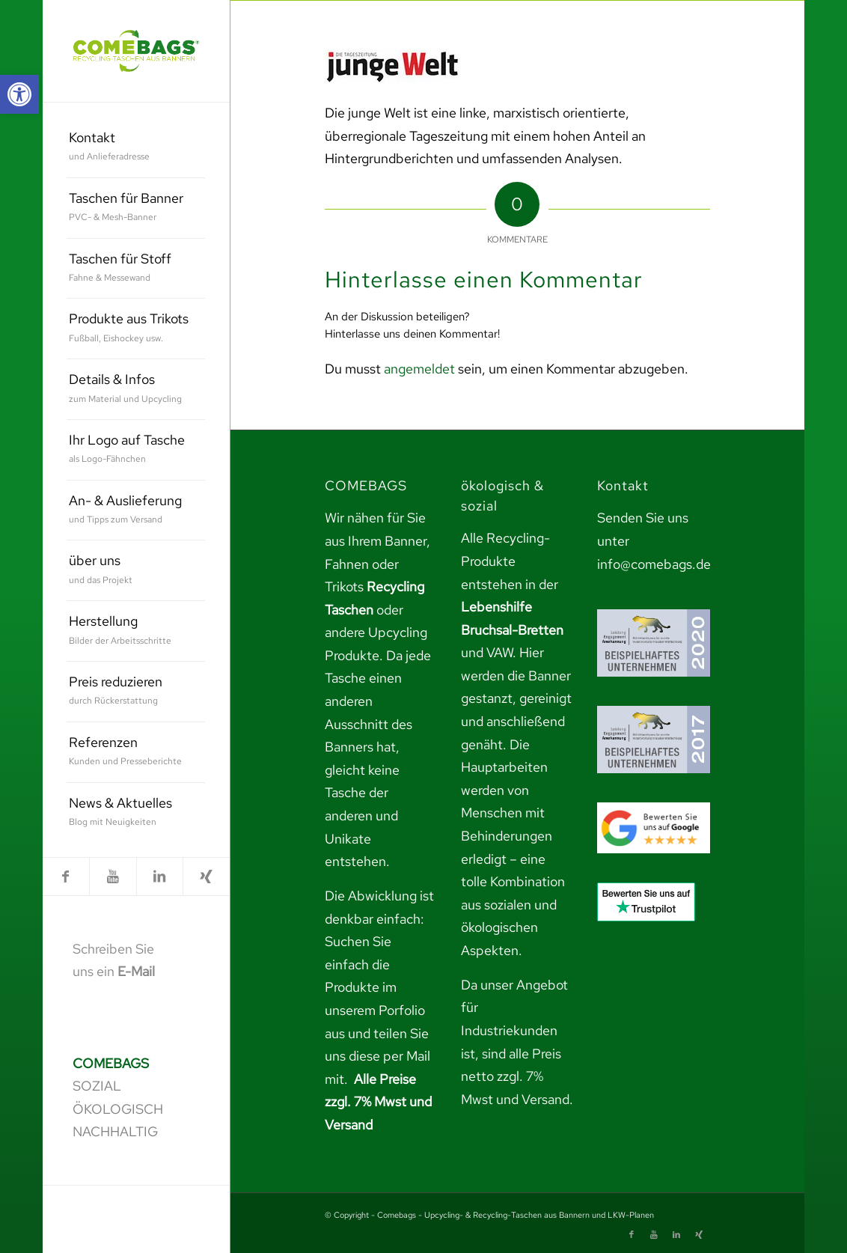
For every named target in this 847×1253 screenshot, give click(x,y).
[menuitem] (136, 148)
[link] (19, 94)
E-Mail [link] (136, 971)
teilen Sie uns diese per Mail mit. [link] (377, 1056)
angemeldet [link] (419, 368)
